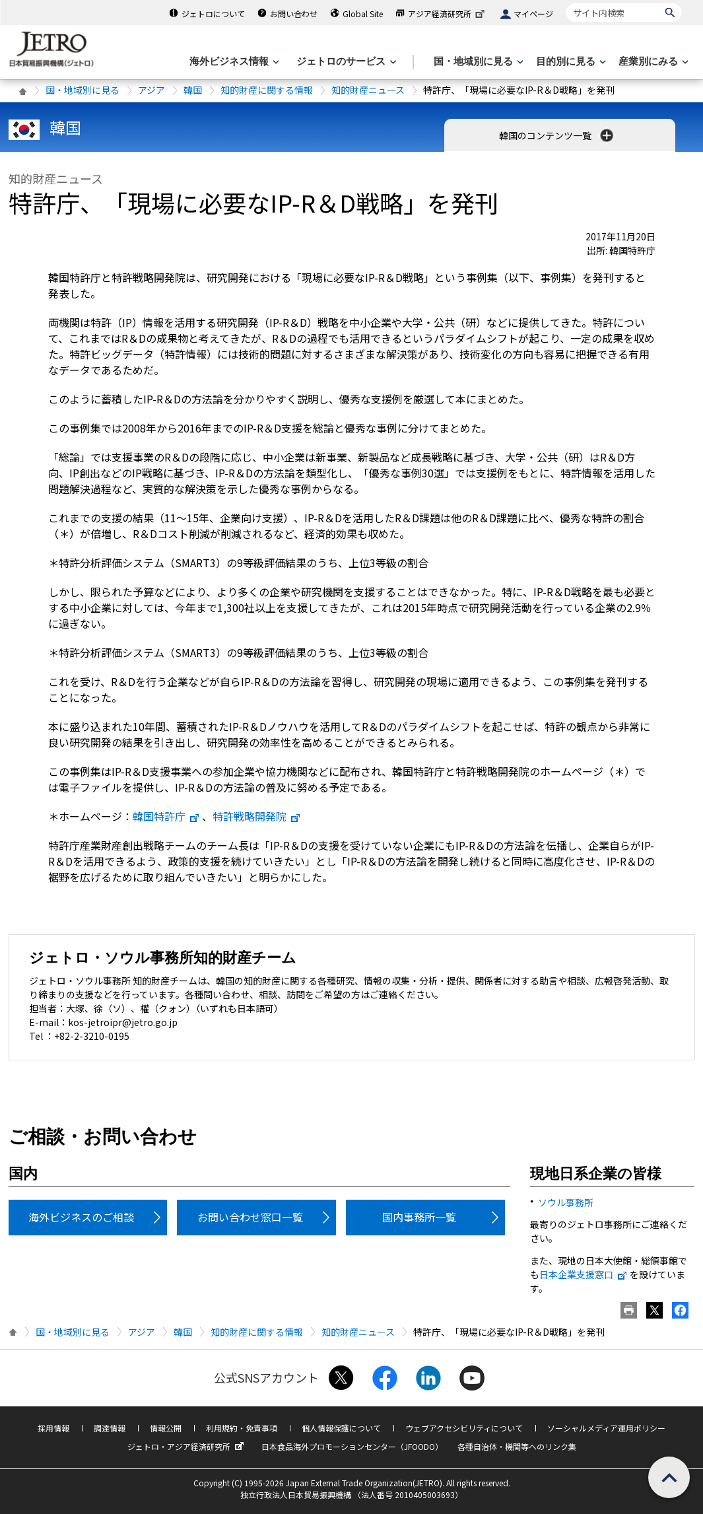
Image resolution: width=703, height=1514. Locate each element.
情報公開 (166, 1427)
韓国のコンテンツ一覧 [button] (557, 135)
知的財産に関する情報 (266, 89)
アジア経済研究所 (447, 13)
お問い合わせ (294, 13)
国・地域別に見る (82, 89)
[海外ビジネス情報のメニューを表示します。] (233, 61)
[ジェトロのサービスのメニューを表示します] (344, 61)
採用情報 (53, 1427)
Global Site (363, 13)
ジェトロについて (213, 13)
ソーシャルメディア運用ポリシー (606, 1427)
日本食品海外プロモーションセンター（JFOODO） (352, 1446)
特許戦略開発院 (257, 816)
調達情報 (109, 1427)
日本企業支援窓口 (583, 1274)
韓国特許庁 (166, 816)
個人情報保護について (341, 1427)
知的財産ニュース (368, 89)
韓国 (193, 89)
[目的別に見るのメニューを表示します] (569, 61)
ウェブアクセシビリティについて (464, 1427)
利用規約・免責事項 (241, 1427)
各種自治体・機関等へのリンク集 (516, 1446)
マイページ (533, 13)
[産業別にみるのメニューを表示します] (652, 61)
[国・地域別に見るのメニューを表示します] (477, 61)
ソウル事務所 (565, 1202)
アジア (151, 89)
